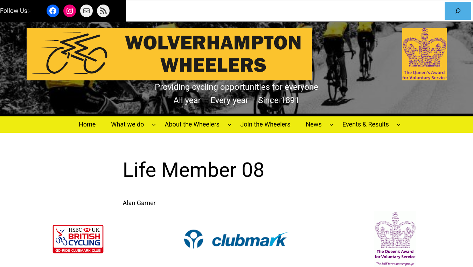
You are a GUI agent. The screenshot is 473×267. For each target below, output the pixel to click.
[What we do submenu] (154, 125)
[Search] (458, 11)
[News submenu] (331, 125)
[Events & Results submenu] (399, 125)
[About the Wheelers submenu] (229, 125)
